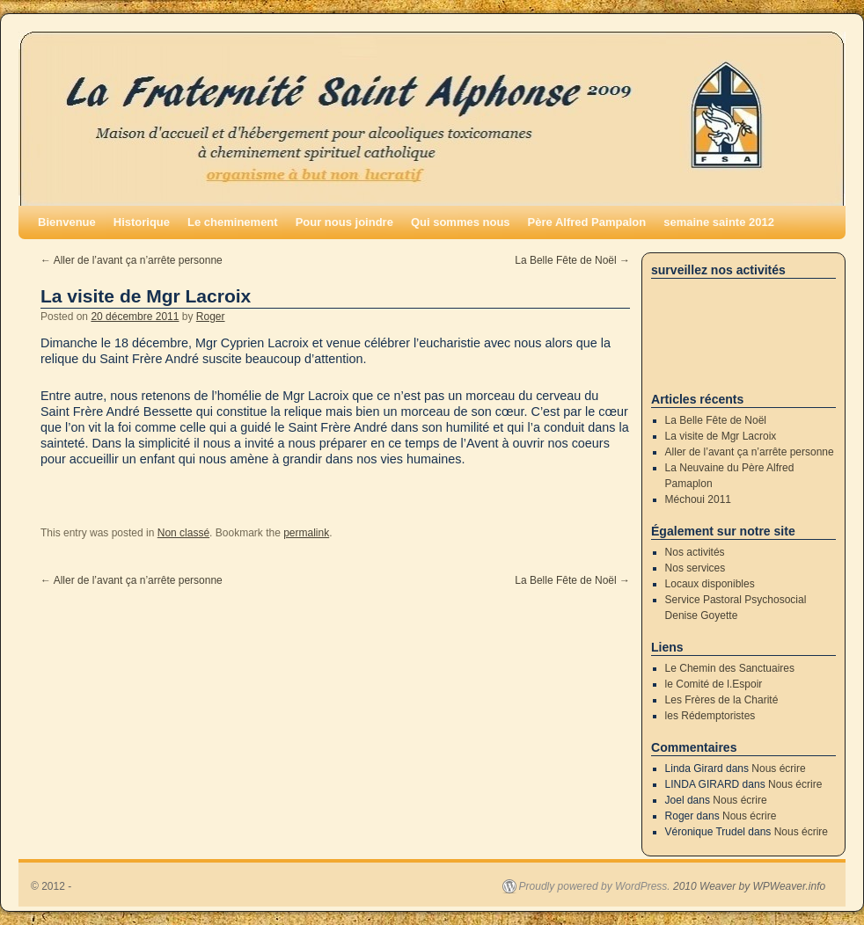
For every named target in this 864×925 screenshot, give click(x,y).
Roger (210, 316)
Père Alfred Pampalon (587, 222)
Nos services (695, 568)
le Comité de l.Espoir (714, 684)
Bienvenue (67, 222)
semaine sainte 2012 (718, 222)
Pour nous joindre (344, 222)
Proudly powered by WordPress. (594, 886)
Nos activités (695, 552)
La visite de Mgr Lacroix (721, 436)
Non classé (183, 533)
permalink (306, 533)
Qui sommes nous (460, 222)
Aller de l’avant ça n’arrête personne (131, 260)
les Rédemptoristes (710, 716)
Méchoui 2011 (698, 499)
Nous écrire (778, 768)
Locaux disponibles (710, 584)
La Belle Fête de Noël (572, 260)
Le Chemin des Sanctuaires (729, 668)
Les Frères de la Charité (722, 700)
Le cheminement (232, 222)
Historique (141, 222)
